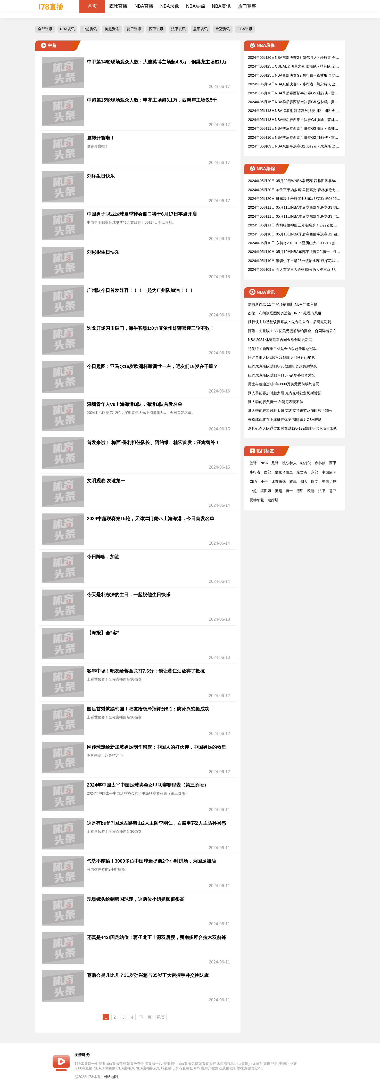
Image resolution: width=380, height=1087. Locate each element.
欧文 (314, 481)
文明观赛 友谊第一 (106, 480)
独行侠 (305, 463)
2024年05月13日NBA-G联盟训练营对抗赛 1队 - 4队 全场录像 (293, 111)
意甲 (332, 491)
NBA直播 (144, 6)
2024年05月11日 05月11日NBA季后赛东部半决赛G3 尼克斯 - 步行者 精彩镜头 (294, 216)
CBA (253, 481)
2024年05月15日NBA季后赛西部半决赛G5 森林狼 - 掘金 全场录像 (293, 102)
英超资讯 (112, 29)
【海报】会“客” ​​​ (104, 632)
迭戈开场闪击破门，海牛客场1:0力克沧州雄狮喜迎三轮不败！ (150, 328)
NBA (264, 463)
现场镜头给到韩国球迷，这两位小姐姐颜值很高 (135, 899)
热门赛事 (247, 6)
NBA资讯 (221, 6)
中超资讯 (89, 29)
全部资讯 (45, 29)
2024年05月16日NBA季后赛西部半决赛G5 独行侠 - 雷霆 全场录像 (293, 93)
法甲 (321, 491)
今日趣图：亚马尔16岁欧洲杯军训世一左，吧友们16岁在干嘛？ (152, 366)
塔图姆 (265, 491)
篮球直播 (118, 6)
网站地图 (110, 1077)
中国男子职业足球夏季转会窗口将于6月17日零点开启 (142, 214)
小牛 (264, 481)
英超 (278, 491)
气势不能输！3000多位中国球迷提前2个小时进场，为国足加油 (151, 861)
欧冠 (311, 491)
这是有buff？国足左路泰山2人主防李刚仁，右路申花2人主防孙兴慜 (156, 823)
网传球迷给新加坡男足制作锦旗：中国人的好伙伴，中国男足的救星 (156, 747)
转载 (293, 481)
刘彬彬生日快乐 (103, 252)
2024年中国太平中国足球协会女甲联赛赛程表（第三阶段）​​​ (148, 785)
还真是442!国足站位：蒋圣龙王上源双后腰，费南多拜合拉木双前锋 (156, 937)
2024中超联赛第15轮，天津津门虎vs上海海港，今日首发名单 (150, 518)
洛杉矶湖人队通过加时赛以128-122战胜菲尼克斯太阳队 (292, 428)
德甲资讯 (134, 29)
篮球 (253, 463)
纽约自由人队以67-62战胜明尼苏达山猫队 (281, 357)
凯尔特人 (289, 463)
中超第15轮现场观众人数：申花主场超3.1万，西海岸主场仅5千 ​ (152, 100)
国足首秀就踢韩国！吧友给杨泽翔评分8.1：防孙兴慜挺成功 (148, 709)
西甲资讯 (156, 29)
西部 (267, 472)
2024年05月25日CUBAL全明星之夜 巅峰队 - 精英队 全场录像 (293, 66)
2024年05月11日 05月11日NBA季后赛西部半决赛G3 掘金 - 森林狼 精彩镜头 (294, 207)
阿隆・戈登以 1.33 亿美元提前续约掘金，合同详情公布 (292, 331)
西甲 (332, 463)
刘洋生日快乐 (101, 176)
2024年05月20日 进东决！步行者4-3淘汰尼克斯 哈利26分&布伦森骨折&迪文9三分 (294, 199)
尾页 (161, 1017)
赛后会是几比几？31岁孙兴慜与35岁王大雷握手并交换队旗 (148, 975)
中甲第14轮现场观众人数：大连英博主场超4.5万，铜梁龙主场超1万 (156, 61)
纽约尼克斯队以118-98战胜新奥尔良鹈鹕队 (282, 366)
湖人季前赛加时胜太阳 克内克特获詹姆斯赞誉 (284, 393)
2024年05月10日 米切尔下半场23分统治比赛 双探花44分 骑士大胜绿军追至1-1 (293, 261)
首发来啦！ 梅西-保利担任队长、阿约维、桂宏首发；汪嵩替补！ (153, 442)
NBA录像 (169, 6)
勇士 (289, 491)
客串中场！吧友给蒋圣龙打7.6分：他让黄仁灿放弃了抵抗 (146, 671)
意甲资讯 (200, 29)
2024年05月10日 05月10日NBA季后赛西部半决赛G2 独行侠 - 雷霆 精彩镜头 (294, 234)
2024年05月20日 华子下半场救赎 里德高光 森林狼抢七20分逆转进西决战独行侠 (294, 190)
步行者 (255, 472)
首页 (92, 6)
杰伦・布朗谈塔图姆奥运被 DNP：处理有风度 (284, 313)
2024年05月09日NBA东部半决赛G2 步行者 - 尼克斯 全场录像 (293, 146)
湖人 (304, 481)
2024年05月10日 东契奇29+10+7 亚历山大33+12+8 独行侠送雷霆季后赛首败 (293, 243)
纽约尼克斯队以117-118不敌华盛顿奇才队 (281, 375)
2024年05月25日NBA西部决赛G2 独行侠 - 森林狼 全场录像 (293, 75)
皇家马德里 (284, 472)
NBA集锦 (195, 6)
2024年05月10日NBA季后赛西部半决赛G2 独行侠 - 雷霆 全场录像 (293, 137)
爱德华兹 (257, 500)
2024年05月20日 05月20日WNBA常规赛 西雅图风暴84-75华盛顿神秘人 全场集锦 (293, 181)
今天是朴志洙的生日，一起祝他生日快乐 (128, 594)
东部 (314, 472)
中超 (253, 491)
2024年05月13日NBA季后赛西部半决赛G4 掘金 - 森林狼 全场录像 (293, 120)
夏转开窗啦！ (101, 138)
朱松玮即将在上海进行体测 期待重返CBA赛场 (284, 420)
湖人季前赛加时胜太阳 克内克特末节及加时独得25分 (290, 410)
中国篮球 (329, 472)
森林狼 (320, 463)
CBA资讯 (245, 29)
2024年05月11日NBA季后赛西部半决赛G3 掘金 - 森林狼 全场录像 (293, 128)
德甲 (300, 491)
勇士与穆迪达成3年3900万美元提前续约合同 (283, 384)
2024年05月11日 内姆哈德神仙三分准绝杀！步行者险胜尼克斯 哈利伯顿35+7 (292, 225)
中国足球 (329, 481)
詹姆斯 (273, 500)
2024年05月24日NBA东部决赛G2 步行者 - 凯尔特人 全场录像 (293, 84)
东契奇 (301, 472)
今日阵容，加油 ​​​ (104, 556)
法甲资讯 (178, 29)
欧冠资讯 (223, 29)
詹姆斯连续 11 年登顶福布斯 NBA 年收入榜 (282, 304)
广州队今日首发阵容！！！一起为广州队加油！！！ (140, 290)
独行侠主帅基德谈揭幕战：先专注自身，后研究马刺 (289, 322)
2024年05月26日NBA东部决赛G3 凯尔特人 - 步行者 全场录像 (293, 57)
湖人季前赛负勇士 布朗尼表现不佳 (275, 402)
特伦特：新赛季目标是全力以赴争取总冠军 (282, 349)
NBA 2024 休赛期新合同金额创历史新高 (280, 340)
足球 (275, 463)
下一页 (145, 1017)
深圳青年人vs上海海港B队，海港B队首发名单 (134, 404)
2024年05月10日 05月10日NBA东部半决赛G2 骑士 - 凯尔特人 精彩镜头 (294, 252)
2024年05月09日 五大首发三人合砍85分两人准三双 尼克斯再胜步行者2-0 (293, 269)
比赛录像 (278, 481)
